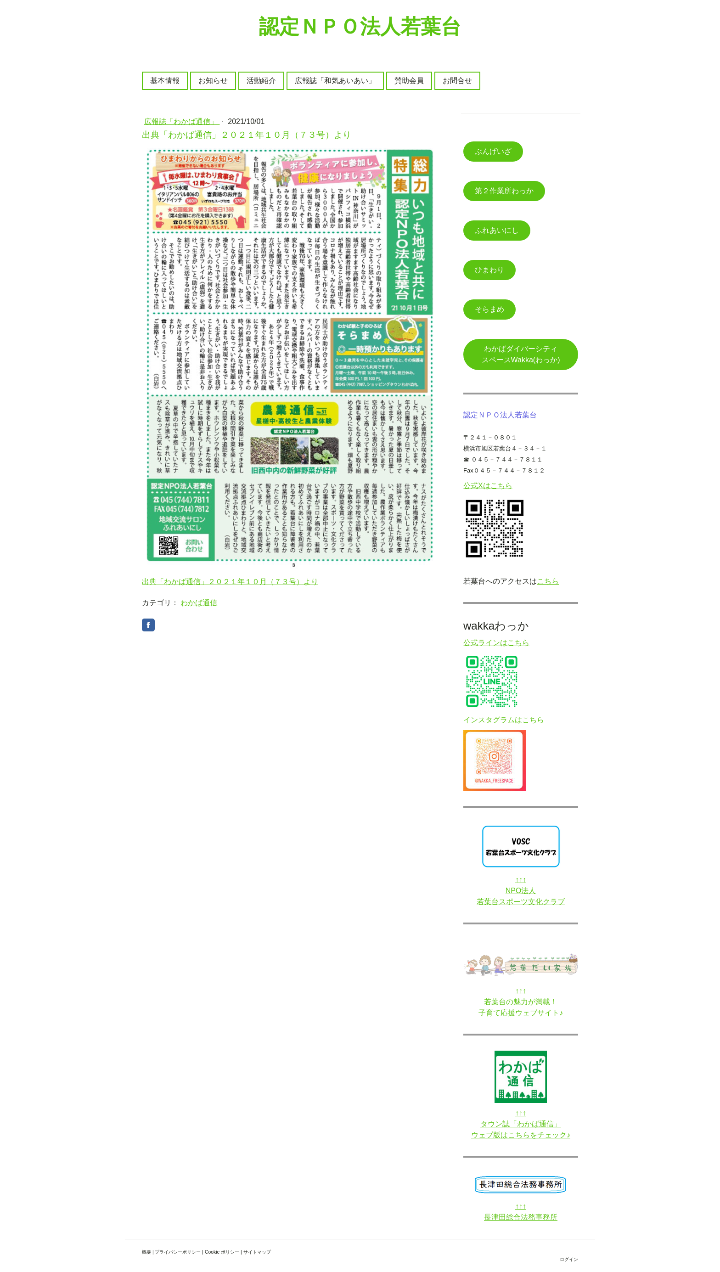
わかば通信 (198, 603)
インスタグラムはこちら (503, 720)
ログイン (569, 1259)
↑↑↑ (520, 880)
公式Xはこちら (487, 486)
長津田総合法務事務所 (520, 1217)
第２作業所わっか (504, 191)
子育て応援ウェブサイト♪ (520, 1013)
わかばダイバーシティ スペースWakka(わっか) (527, 354)
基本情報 (165, 80)
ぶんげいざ (493, 151)
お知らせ (213, 80)
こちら (548, 581)
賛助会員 (409, 80)
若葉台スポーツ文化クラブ (521, 902)
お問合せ (457, 80)
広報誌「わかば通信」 (181, 121)
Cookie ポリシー (222, 1252)
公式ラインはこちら (496, 643)
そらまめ (489, 309)
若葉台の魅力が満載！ (520, 1002)
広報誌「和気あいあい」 (335, 80)
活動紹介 (261, 80)
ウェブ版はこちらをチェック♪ (520, 1135)
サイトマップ (257, 1252)
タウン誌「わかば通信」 (520, 1124)
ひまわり (489, 270)
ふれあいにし (497, 230)
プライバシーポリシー (178, 1252)
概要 (146, 1252)
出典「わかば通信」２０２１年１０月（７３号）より (230, 581)
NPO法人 (521, 891)
